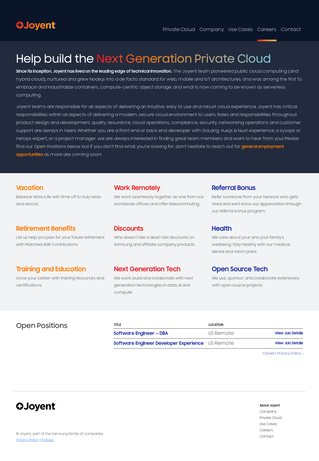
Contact (291, 29)
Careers (266, 29)
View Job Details (289, 333)
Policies (47, 440)
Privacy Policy (27, 440)
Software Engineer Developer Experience (159, 343)
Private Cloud (179, 29)
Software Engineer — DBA (141, 333)
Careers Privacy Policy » (283, 353)
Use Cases (240, 29)
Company (211, 29)
